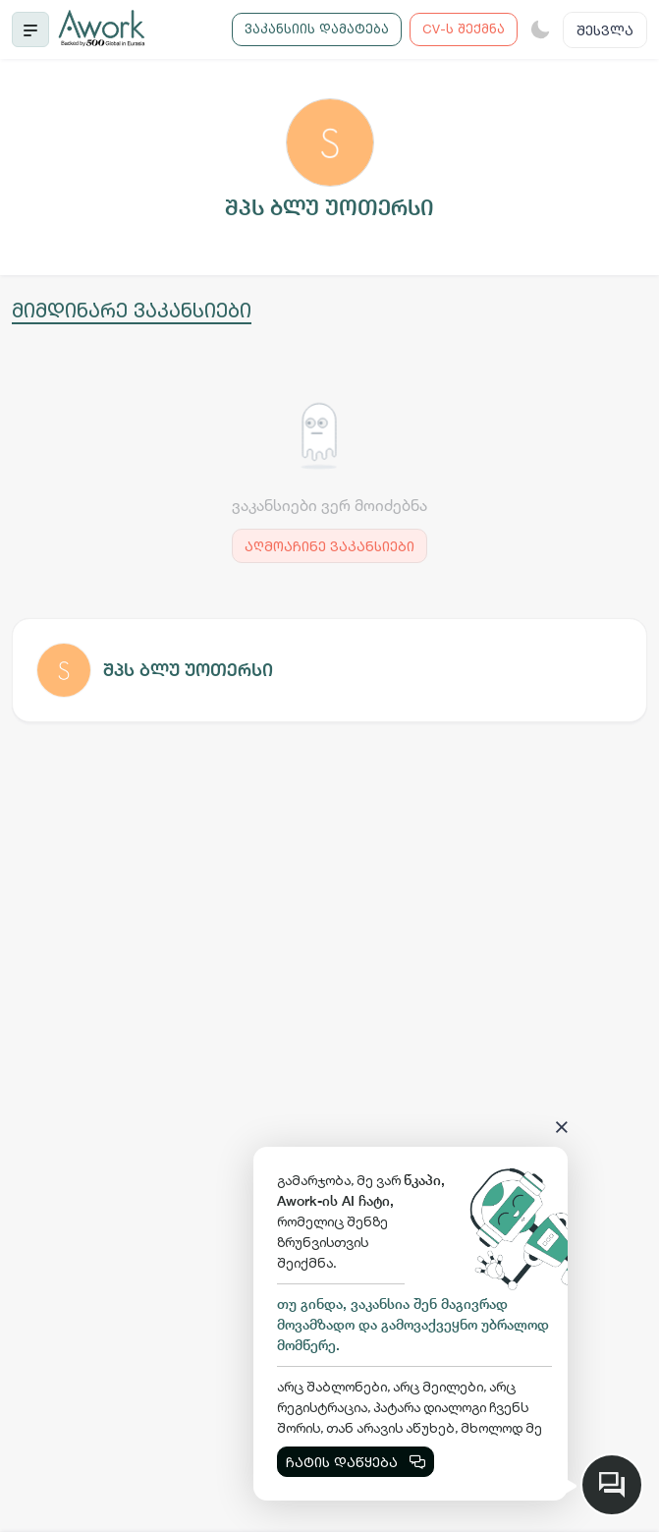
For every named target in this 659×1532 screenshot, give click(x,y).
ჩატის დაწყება (355, 1461)
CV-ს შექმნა (463, 28)
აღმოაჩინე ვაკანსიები (329, 546)
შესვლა (605, 30)
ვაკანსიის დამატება (317, 28)
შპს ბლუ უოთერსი (188, 669)
